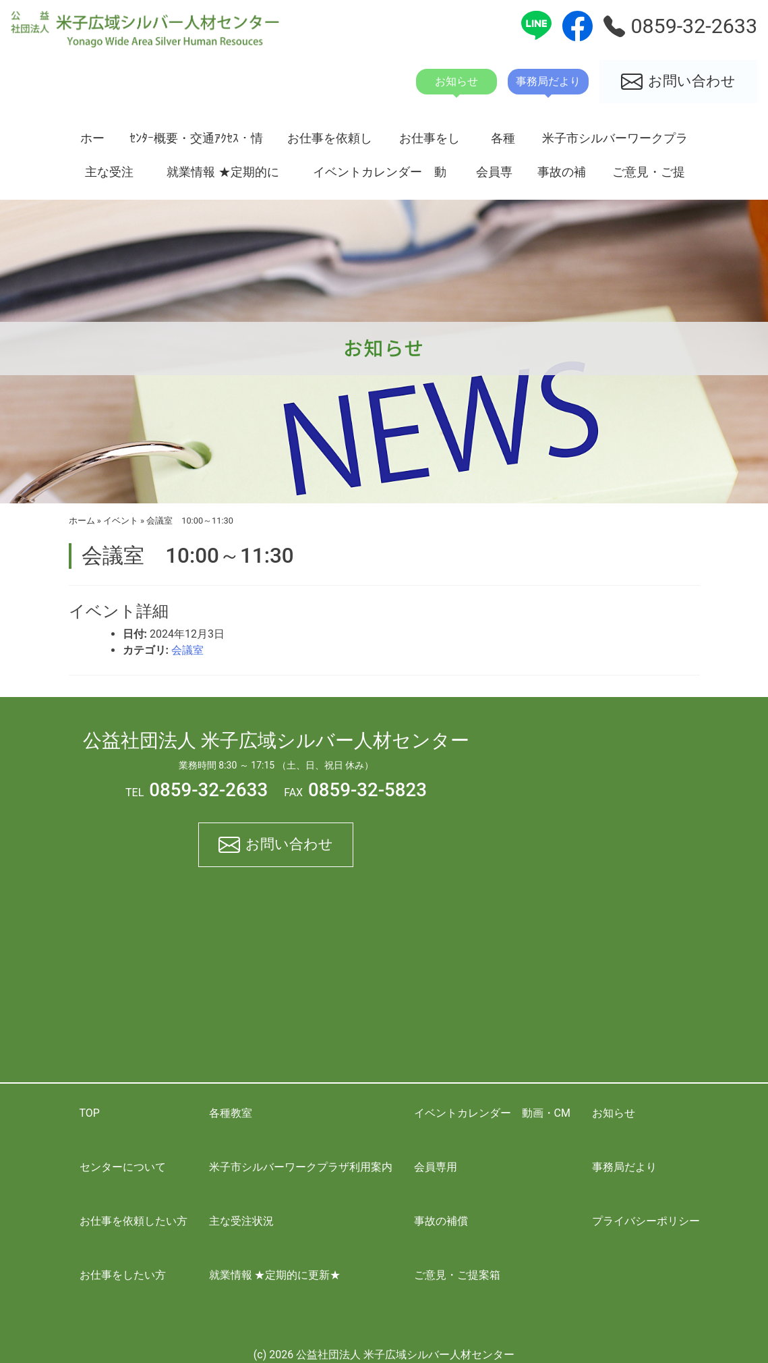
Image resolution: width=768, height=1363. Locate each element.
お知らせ (613, 1113)
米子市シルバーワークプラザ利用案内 (615, 143)
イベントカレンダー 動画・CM (379, 177)
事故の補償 (561, 177)
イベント (120, 521)
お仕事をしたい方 (429, 143)
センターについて (123, 1167)
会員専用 (494, 177)
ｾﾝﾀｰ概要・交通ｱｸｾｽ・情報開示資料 (196, 143)
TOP (90, 1113)
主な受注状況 (109, 177)
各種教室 (503, 143)
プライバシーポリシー (646, 1221)
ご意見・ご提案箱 (648, 177)
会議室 (187, 650)
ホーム (92, 143)
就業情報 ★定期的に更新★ (222, 177)
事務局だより (624, 1167)
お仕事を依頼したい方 (329, 143)
